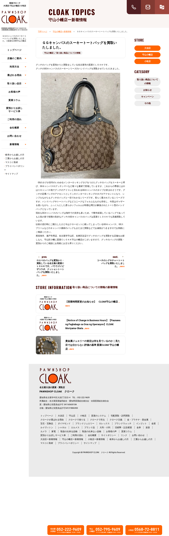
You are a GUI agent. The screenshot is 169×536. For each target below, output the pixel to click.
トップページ (14, 50)
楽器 (148, 427)
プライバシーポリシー (68, 443)
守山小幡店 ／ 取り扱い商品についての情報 (62, 53)
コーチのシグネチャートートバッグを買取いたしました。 (111, 263)
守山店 (72, 415)
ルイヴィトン (46, 427)
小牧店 (147, 61)
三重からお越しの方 (14, 158)
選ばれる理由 (14, 75)
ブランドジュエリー (84, 423)
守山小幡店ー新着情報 (62, 31)
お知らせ (147, 90)
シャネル (62, 427)
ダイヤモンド (64, 423)
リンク (124, 435)
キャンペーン (147, 96)
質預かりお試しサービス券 (14, 110)
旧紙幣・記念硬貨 (123, 427)
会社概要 (14, 127)
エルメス (75, 427)
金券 (139, 427)
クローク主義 (116, 419)
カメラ (43, 431)
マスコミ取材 (11, 162)
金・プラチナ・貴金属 (137, 419)
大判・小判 (105, 427)
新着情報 (14, 144)
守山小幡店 (147, 54)
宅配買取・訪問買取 (120, 415)
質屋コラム (14, 100)
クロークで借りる (76, 419)
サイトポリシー (108, 435)
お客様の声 (14, 91)
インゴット (141, 423)
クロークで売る (97, 419)
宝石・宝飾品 (46, 423)
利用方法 (14, 66)
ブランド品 (89, 427)
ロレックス (104, 423)
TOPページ (42, 31)
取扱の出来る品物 (68, 431)
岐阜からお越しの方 (14, 154)
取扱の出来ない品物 (91, 431)
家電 (53, 431)
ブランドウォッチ (122, 423)
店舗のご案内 (14, 58)
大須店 (147, 48)
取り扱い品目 (14, 83)
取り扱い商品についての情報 (147, 81)
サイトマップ (11, 173)
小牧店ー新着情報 (96, 439)
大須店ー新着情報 (48, 439)
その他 (147, 103)
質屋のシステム (98, 415)
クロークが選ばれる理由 (52, 419)
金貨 (153, 423)
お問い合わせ (14, 136)
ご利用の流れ (14, 119)
